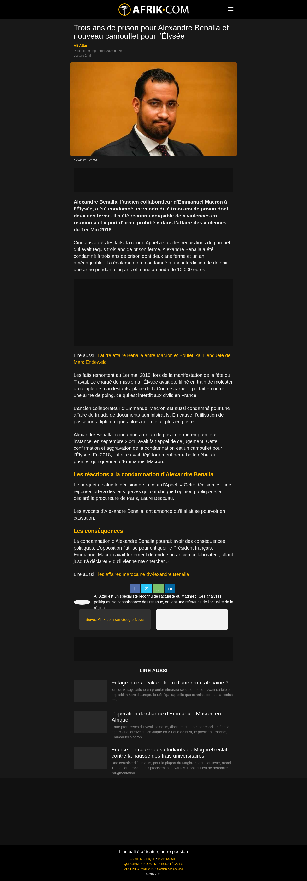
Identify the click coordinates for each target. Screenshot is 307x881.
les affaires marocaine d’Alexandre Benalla (143, 574)
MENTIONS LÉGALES (168, 864)
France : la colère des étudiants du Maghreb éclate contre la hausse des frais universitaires (171, 753)
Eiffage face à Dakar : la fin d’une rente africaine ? (170, 683)
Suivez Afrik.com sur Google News (114, 619)
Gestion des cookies (170, 869)
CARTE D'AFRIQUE (142, 859)
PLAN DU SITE (167, 859)
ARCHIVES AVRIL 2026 (139, 869)
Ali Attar (81, 45)
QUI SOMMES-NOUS (138, 864)
